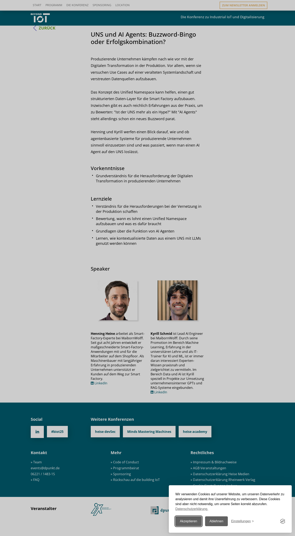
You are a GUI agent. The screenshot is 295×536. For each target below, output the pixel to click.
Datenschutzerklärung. (191, 509)
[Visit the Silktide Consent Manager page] (282, 521)
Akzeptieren (188, 521)
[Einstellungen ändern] (242, 521)
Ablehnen (217, 521)
